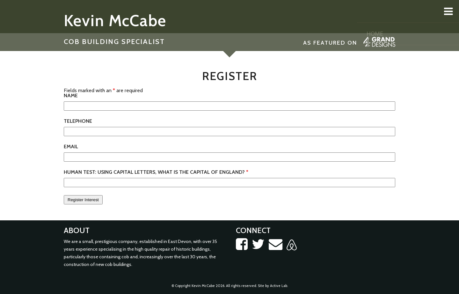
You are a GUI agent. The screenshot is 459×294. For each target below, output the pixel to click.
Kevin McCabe (115, 20)
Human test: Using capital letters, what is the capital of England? (156, 172)
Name (71, 95)
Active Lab (278, 285)
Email (71, 146)
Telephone (78, 121)
